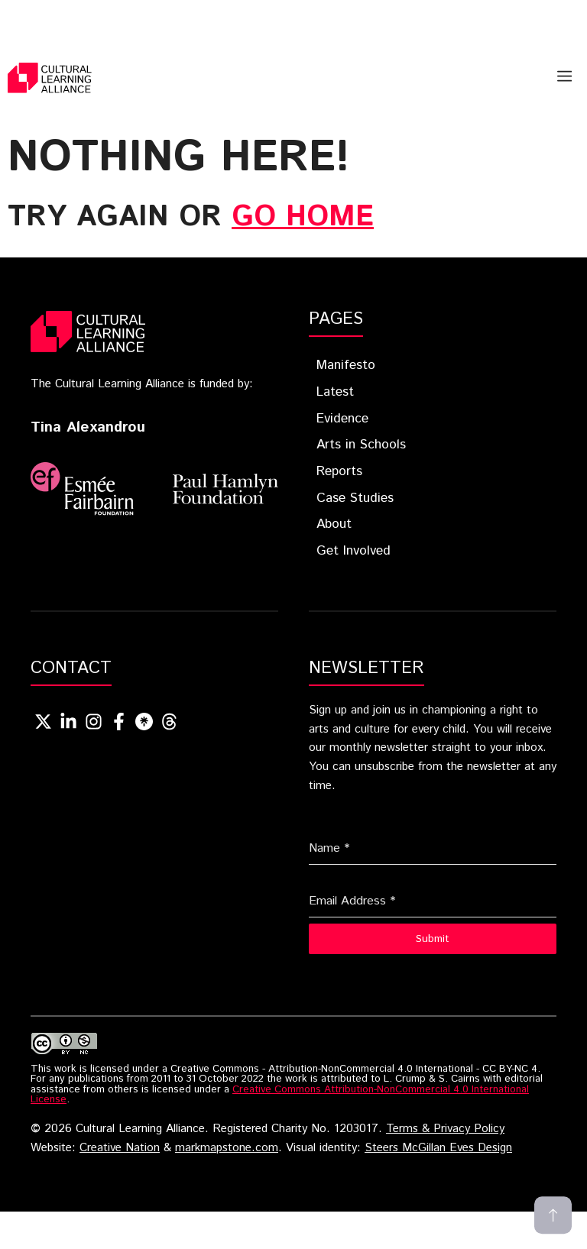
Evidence (342, 418)
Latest (335, 392)
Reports (339, 471)
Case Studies (355, 498)
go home (303, 217)
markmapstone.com (226, 1148)
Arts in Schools (361, 444)
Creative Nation (119, 1148)
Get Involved (353, 551)
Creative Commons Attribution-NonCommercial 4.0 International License (280, 1094)
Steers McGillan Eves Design (438, 1148)
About (334, 524)
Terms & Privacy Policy (445, 1129)
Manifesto (345, 365)
